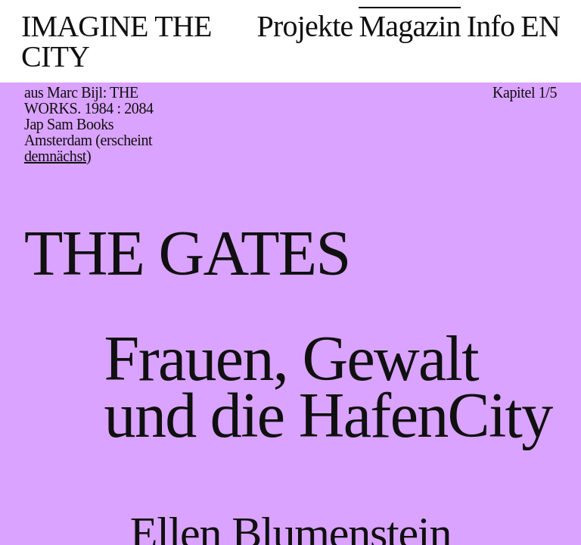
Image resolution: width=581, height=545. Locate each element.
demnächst (55, 156)
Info (490, 26)
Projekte (305, 26)
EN (540, 26)
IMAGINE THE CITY (116, 41)
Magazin (409, 26)
